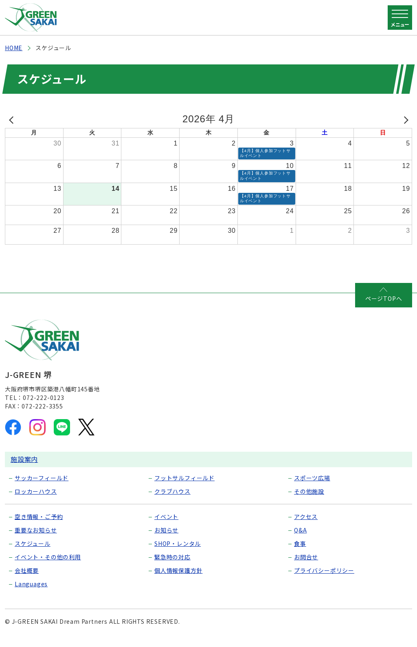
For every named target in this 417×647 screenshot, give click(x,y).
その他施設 (309, 500)
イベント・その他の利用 (48, 566)
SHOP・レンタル (177, 552)
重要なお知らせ (36, 539)
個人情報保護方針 (178, 579)
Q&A (300, 539)
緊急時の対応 (172, 566)
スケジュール (32, 552)
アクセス (306, 525)
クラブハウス (172, 500)
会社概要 (27, 579)
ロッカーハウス (36, 500)
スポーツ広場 (312, 487)
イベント (166, 525)
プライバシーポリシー (324, 579)
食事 (300, 552)
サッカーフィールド (41, 487)
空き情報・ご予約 (39, 525)
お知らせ (166, 539)
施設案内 (24, 468)
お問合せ (306, 566)
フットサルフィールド (184, 487)
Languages (31, 593)
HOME (13, 48)
